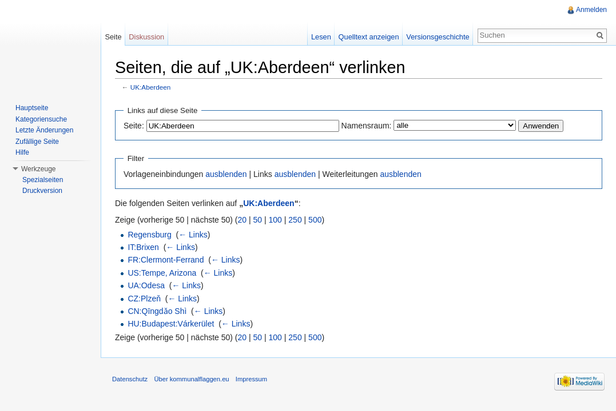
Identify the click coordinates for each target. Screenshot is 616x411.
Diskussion (146, 37)
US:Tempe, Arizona (162, 272)
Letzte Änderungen (44, 130)
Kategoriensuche (41, 119)
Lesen (321, 37)
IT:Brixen (143, 247)
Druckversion (42, 191)
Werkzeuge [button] (38, 169)
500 (314, 219)
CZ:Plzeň (144, 298)
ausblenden (226, 174)
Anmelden (591, 10)
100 (275, 219)
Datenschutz (130, 379)
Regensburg (149, 234)
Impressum (251, 379)
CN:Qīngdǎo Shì (157, 311)
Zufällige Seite (37, 142)
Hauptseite (31, 108)
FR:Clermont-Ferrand (166, 259)
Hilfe (22, 152)
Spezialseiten (42, 180)
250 (294, 219)
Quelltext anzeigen (369, 37)
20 (242, 219)
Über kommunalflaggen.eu (191, 379)
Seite (113, 37)
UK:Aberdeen (150, 87)
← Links (193, 234)
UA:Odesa (146, 285)
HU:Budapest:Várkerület (171, 323)
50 (258, 219)
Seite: (134, 125)
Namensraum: (366, 125)
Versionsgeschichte (437, 37)
